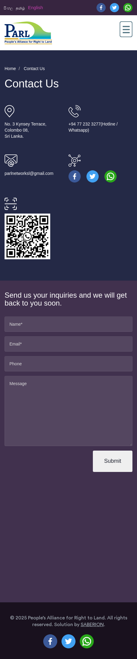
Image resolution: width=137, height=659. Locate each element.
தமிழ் (20, 8)
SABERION (92, 624)
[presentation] (47, 461)
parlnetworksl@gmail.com (29, 173)
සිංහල (8, 8)
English (35, 7)
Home (10, 68)
